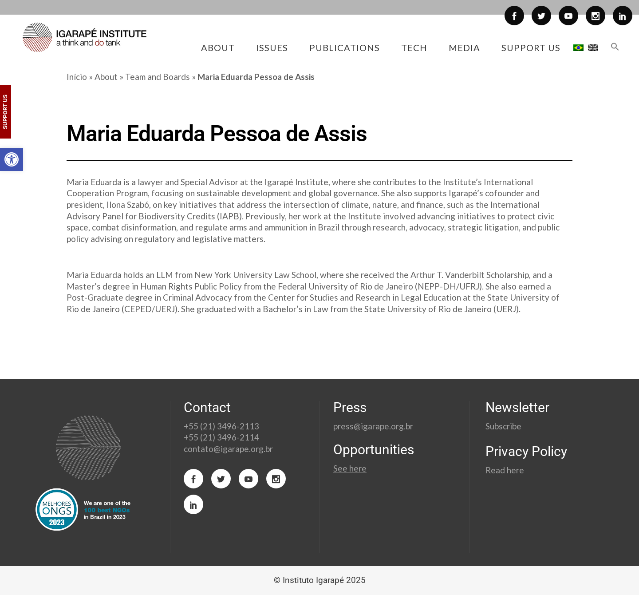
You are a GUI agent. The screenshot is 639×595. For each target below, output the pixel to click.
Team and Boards (157, 76)
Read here (504, 470)
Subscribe (504, 426)
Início (77, 76)
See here (350, 468)
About (106, 76)
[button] (11, 159)
